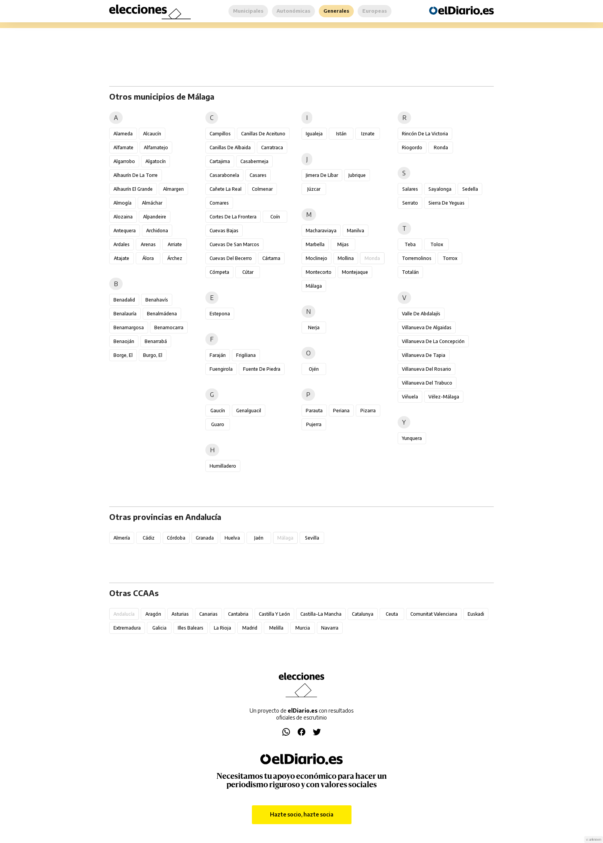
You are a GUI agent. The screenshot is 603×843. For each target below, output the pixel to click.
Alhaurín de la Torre (135, 175)
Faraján (218, 355)
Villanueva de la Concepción (433, 341)
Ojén (314, 369)
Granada (205, 538)
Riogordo (412, 147)
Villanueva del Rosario (426, 369)
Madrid (249, 628)
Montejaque (355, 272)
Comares (219, 203)
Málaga (314, 286)
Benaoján (123, 341)
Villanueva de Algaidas (426, 327)
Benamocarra (168, 327)
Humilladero (223, 466)
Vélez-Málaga (443, 397)
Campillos (220, 134)
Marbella (315, 244)
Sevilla (312, 538)
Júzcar (313, 189)
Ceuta (392, 614)
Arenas (148, 244)
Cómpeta (219, 272)
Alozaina (123, 217)
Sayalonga (439, 189)
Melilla (276, 628)
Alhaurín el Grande (133, 189)
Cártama (271, 258)
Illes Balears (190, 628)
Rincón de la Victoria (425, 134)
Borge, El (123, 355)
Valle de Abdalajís (421, 314)
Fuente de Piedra (261, 369)
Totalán (410, 272)
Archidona (157, 230)
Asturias (180, 614)
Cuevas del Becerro (231, 258)
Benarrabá (156, 341)
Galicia (159, 628)
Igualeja (314, 134)
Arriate (175, 244)
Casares (258, 175)
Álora (148, 258)
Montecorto (318, 272)
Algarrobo (124, 161)
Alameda (123, 134)
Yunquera (412, 438)
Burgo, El (152, 355)
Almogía (122, 203)
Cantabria (238, 614)
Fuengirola (221, 369)
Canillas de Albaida (230, 147)
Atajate (121, 258)
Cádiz (149, 538)
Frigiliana (246, 355)
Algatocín (155, 161)
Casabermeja (254, 161)
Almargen (173, 189)
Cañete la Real (226, 189)
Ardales (121, 244)
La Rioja (222, 628)
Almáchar (152, 203)
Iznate (368, 134)
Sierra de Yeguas (446, 203)
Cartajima (220, 161)
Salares (410, 189)
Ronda (441, 147)
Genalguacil (248, 410)
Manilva (355, 230)
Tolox (436, 244)
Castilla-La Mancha (320, 614)
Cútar (247, 272)
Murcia (302, 628)
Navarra (329, 628)
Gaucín (217, 410)
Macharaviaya (321, 230)
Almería (121, 538)
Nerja (314, 327)
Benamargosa (128, 327)
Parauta (314, 410)
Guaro (217, 424)
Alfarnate (123, 147)
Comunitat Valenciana (433, 614)
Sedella (470, 189)
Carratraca (272, 147)
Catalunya (362, 614)
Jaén (258, 538)
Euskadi (476, 614)
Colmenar (262, 189)
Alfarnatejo (156, 147)
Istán (341, 134)
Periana (341, 410)
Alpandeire (154, 217)
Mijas (343, 244)
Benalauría (125, 314)
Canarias (208, 614)
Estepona (220, 314)
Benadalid (124, 300)
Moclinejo (316, 258)
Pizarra (368, 410)
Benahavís (156, 300)
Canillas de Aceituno (263, 134)
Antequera (124, 230)
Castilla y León (274, 614)
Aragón (153, 614)
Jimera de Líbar (322, 175)
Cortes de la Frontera (233, 217)
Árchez (174, 258)
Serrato (410, 203)
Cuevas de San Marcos (234, 244)
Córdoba (176, 538)
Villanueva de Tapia (423, 355)
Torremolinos (416, 258)
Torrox (450, 258)
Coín (275, 217)
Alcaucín (152, 134)
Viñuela (410, 397)
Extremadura (127, 628)
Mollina (346, 258)
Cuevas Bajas (224, 230)
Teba (410, 244)
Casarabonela (224, 175)
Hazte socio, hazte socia (301, 814)
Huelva (232, 538)
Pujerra (313, 424)
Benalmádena (162, 314)
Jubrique (357, 175)
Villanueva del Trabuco (427, 383)
